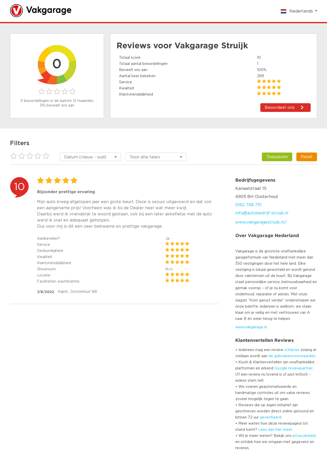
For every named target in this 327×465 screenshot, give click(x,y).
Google (280, 368)
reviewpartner (300, 368)
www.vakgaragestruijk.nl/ (261, 222)
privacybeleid (304, 436)
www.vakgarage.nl (251, 327)
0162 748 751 (248, 205)
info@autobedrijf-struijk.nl (261, 213)
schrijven (291, 350)
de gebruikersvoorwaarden (292, 356)
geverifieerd (270, 417)
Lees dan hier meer (275, 430)
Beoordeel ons (280, 108)
